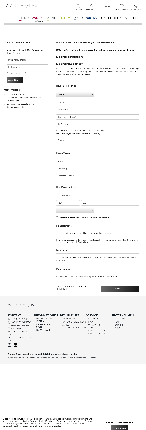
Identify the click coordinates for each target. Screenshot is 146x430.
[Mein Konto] (91, 6)
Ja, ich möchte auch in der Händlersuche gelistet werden (85, 233)
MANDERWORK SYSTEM (44, 319)
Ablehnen (109, 422)
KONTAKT (93, 318)
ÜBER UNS (119, 318)
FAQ (90, 322)
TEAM (117, 322)
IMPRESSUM (68, 318)
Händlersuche (120, 71)
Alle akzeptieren (126, 422)
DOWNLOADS (43, 330)
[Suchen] (78, 6)
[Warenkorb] (135, 6)
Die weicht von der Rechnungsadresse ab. (84, 217)
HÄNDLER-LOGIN (97, 333)
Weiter (126, 288)
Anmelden (15, 79)
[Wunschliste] (122, 6)
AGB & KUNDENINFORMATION (73, 326)
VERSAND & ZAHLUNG (94, 326)
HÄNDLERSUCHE (97, 330)
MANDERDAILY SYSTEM (44, 325)
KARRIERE (119, 325)
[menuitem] (63, 6)
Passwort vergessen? (16, 73)
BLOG (117, 328)
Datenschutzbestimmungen (81, 276)
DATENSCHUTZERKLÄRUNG (73, 322)
